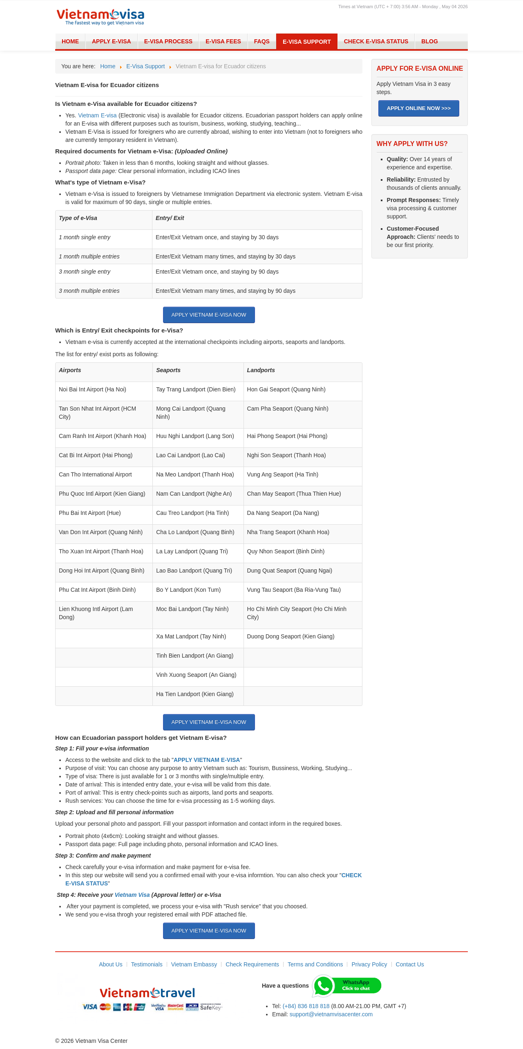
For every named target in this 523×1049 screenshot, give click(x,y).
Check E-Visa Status (376, 41)
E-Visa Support (307, 41)
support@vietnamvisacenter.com (331, 1014)
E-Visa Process (168, 41)
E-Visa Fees (223, 41)
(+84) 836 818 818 (306, 1006)
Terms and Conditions (315, 964)
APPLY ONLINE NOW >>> (419, 108)
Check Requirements (252, 964)
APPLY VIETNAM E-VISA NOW (209, 315)
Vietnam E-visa (97, 115)
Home (70, 41)
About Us (111, 964)
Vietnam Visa (132, 895)
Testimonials (147, 964)
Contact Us (410, 964)
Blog (429, 41)
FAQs (262, 41)
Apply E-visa (111, 41)
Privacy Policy (369, 964)
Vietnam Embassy (194, 964)
